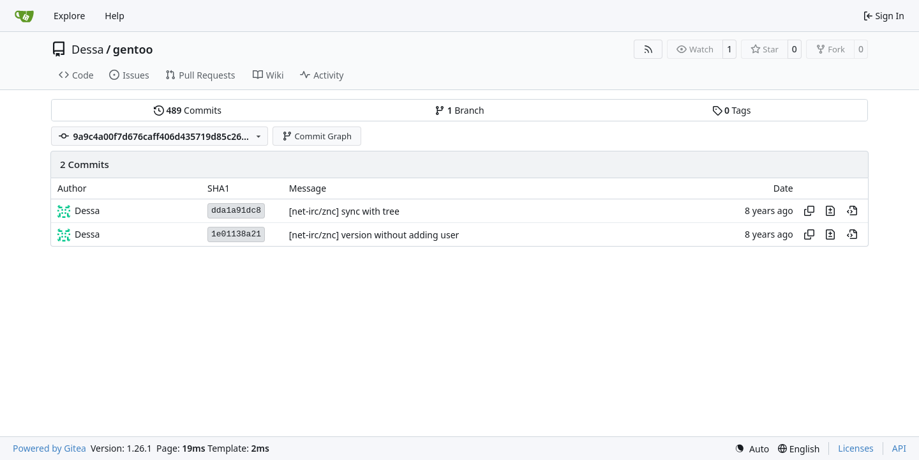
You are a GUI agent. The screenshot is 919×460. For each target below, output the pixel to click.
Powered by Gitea (49, 448)
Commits (187, 110)
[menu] (752, 449)
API (899, 448)
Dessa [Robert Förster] (87, 210)
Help (114, 16)
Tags (731, 110)
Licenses (856, 448)
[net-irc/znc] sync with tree (344, 211)
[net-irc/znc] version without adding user (374, 235)
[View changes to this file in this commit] (830, 210)
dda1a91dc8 (236, 210)
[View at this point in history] (852, 210)
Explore (69, 16)
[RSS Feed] (648, 49)
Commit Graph (317, 136)
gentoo (133, 49)
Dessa (87, 49)
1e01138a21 (236, 234)
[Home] (24, 15)
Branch (459, 110)
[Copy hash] (809, 210)
